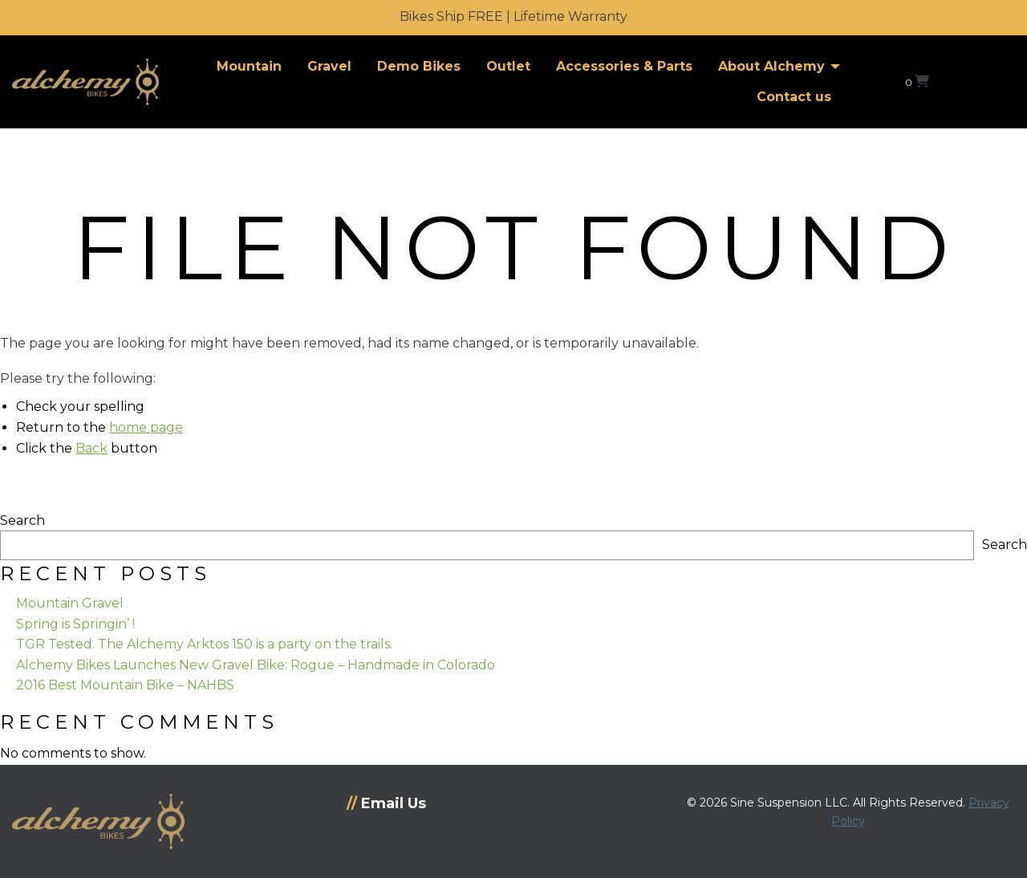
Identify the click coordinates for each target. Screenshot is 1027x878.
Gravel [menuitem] (329, 66)
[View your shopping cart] (917, 81)
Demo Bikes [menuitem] (419, 66)
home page (146, 427)
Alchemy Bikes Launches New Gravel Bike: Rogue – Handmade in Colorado (255, 665)
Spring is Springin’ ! (75, 624)
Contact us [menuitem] (794, 96)
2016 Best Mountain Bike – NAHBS (125, 685)
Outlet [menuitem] (508, 66)
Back (91, 448)
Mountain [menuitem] (249, 66)
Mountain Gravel (70, 603)
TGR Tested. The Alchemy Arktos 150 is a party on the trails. (204, 644)
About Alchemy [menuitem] (771, 66)
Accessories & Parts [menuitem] (624, 66)
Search (22, 520)
